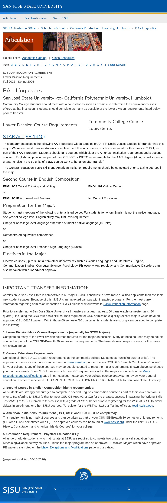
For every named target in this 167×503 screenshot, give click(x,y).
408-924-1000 (142, 489)
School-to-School (53, 28)
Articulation (10, 18)
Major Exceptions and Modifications (64, 447)
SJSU (33, 6)
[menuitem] (11, 18)
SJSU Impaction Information (122, 304)
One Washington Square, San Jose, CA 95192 (90, 489)
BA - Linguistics (146, 28)
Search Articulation (36, 18)
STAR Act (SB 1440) (24, 137)
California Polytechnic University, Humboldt (100, 28)
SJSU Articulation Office (19, 28)
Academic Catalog (34, 57)
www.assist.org (77, 362)
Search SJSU (60, 18)
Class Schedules (63, 57)
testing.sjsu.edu (142, 405)
